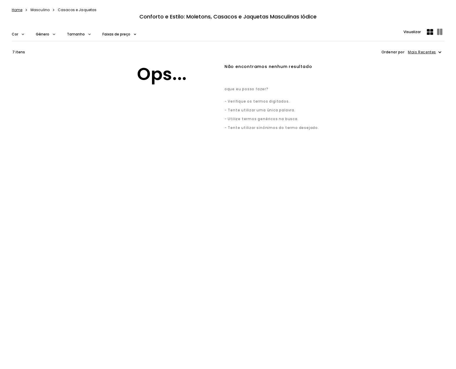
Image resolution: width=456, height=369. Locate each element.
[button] (18, 34)
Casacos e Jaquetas (77, 9)
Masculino (40, 9)
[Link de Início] (17, 10)
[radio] (430, 32)
